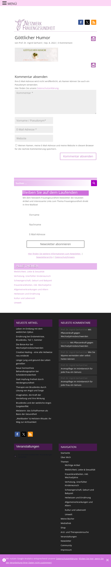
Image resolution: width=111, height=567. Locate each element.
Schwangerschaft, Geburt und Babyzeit (33, 280)
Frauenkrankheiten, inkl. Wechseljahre (32, 285)
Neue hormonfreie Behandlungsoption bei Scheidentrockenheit (27, 371)
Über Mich (66, 457)
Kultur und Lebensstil (24, 298)
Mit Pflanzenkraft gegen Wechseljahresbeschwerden (76, 333)
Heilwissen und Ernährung (27, 293)
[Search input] (53, 183)
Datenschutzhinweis (65, 257)
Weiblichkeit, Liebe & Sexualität (29, 271)
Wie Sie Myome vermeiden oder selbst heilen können (78, 355)
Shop (63, 527)
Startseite (65, 453)
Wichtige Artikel (72, 465)
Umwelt (17, 302)
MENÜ (12, 3)
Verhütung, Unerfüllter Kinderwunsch (32, 276)
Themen (65, 461)
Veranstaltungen (69, 536)
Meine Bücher (67, 518)
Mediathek (66, 523)
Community (66, 545)
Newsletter (66, 541)
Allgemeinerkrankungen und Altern (31, 289)
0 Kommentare (65, 42)
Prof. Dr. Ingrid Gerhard (30, 42)
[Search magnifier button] (94, 183)
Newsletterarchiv (44, 257)
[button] (80, 22)
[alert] (33, 456)
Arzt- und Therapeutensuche (75, 532)
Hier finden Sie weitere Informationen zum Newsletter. (54, 253)
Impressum (66, 549)
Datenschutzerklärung (48, 88)
